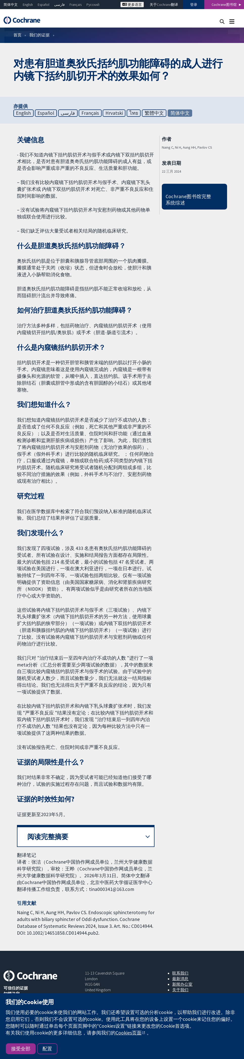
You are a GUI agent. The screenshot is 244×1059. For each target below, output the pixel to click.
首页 (17, 34)
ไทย (133, 113)
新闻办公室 (182, 984)
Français (76, 4)
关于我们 (180, 989)
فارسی (59, 4)
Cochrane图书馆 (224, 4)
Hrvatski (114, 113)
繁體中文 (154, 113)
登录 (193, 4)
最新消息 (180, 978)
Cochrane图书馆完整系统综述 (188, 199)
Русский (92, 4)
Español (43, 4)
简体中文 (11, 4)
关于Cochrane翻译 (164, 4)
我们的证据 (39, 34)
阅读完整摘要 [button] (47, 837)
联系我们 (180, 973)
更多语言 (132, 4)
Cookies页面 (129, 1033)
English (28, 4)
